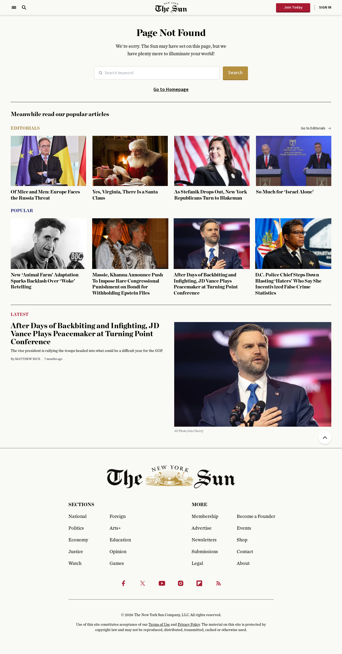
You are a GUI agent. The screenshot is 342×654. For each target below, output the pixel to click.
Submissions (205, 551)
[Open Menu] (14, 7)
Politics (76, 528)
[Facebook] (123, 583)
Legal (197, 563)
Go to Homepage (171, 89)
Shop (242, 540)
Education (120, 540)
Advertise (202, 528)
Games (117, 563)
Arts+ (115, 528)
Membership (205, 516)
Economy (78, 540)
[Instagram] (180, 583)
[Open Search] (24, 7)
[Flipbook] (199, 583)
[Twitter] (142, 583)
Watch (74, 563)
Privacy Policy (189, 625)
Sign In (325, 7)
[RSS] (218, 583)
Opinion (118, 551)
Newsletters (204, 540)
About (243, 563)
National (77, 516)
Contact (245, 551)
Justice (75, 551)
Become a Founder (255, 516)
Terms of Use (159, 625)
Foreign (118, 516)
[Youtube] (162, 583)
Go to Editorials (316, 128)
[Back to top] (324, 437)
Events (244, 528)
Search (235, 72)
